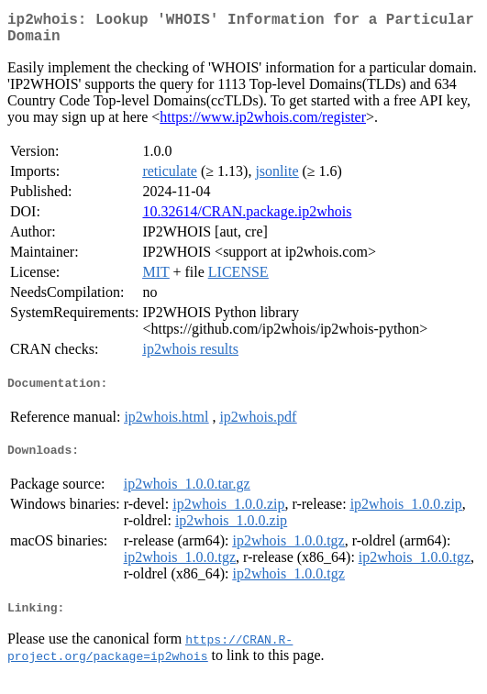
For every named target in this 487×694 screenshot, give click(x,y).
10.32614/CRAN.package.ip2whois (246, 218)
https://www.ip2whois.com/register (263, 124)
